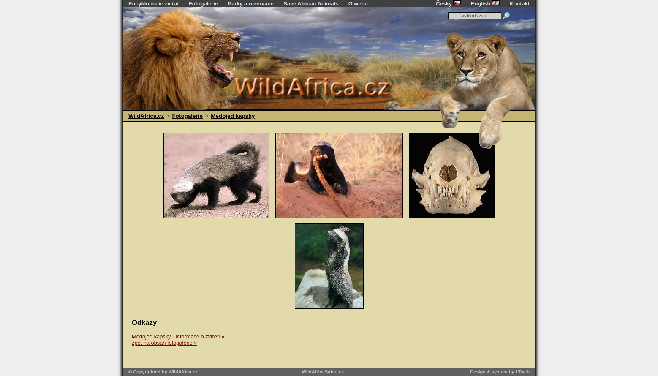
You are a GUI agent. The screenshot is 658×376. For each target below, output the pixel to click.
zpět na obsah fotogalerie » (164, 343)
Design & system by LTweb (500, 371)
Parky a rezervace (251, 3)
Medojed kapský (233, 116)
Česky (448, 3)
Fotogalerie (203, 3)
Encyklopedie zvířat (153, 3)
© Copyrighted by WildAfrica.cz (163, 371)
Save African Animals (310, 3)
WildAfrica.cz (146, 116)
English (485, 3)
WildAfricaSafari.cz (323, 371)
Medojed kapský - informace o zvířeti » (178, 336)
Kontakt (519, 3)
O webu (358, 3)
